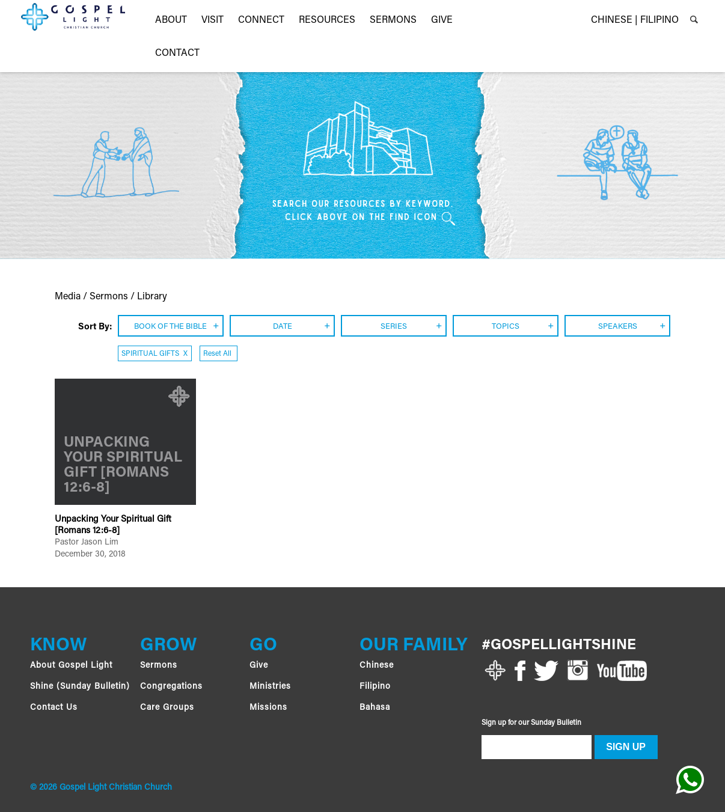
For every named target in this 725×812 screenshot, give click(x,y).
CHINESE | (614, 20)
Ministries (270, 687)
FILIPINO (659, 20)
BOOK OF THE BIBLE (170, 327)
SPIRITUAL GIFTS (154, 354)
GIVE (442, 20)
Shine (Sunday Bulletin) (80, 687)
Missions (268, 708)
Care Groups (167, 708)
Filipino (375, 687)
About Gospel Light (71, 666)
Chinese (376, 666)
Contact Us (54, 708)
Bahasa (374, 708)
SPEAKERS (617, 327)
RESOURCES (327, 20)
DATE (282, 327)
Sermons (393, 20)
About (171, 20)
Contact (177, 53)
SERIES (394, 327)
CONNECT (261, 20)
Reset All (218, 354)
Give (258, 666)
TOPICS (505, 327)
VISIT (212, 20)
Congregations (171, 687)
